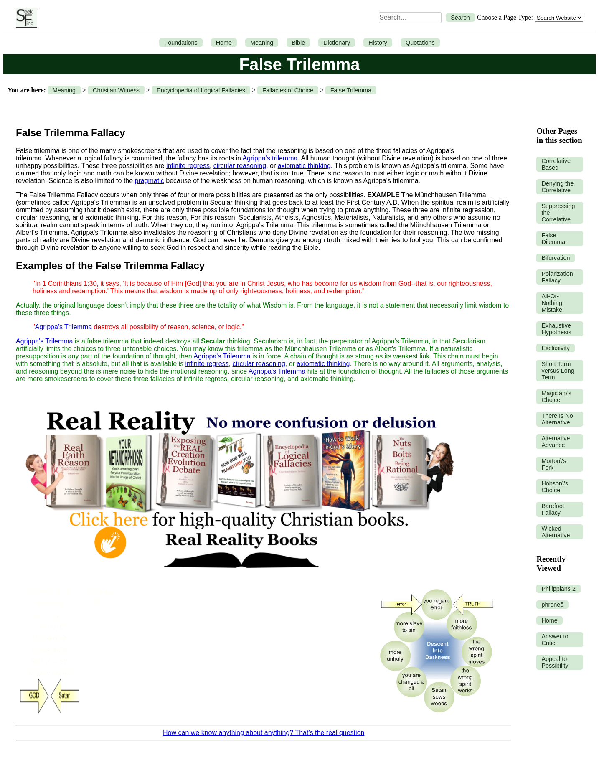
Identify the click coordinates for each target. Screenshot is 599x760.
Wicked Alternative (555, 532)
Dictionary (336, 42)
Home (224, 42)
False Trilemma (350, 90)
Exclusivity (555, 348)
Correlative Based (556, 164)
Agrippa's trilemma (269, 158)
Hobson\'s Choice (554, 486)
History (377, 42)
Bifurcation (555, 257)
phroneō (552, 604)
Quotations (420, 42)
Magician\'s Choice (556, 396)
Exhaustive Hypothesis (556, 329)
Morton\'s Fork (553, 464)
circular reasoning (239, 165)
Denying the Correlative (557, 186)
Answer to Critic (554, 639)
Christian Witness (116, 90)
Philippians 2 (558, 588)
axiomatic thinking (304, 165)
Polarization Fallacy (557, 277)
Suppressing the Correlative (558, 213)
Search (460, 17)
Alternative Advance (555, 441)
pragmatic (149, 180)
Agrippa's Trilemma (63, 326)
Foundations (180, 42)
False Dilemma (553, 238)
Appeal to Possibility (554, 662)
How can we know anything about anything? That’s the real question (263, 732)
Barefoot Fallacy (552, 509)
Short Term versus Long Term (557, 371)
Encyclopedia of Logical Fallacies (201, 90)
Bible (298, 42)
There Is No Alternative (557, 419)
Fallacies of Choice (287, 90)
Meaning (261, 42)
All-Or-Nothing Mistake (551, 303)
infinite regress (188, 165)
